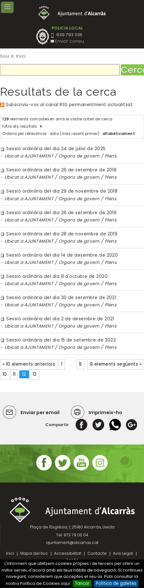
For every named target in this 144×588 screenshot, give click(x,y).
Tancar (82, 583)
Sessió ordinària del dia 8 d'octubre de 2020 (57, 276)
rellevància (36, 133)
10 (5, 374)
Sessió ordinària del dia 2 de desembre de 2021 (60, 319)
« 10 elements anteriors (29, 364)
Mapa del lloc (34, 553)
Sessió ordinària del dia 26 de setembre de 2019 (61, 213)
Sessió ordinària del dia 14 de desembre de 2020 (62, 255)
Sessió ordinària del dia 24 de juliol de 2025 (55, 149)
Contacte (97, 553)
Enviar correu (69, 41)
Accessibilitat (67, 553)
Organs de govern (79, 156)
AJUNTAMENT (38, 156)
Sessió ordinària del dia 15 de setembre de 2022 (61, 340)
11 (14, 374)
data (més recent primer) (75, 133)
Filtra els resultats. (20, 126)
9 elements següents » (115, 364)
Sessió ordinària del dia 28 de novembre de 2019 (61, 234)
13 (35, 374)
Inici (21, 56)
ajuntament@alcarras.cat (72, 542)
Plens (110, 156)
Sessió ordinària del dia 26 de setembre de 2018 (61, 170)
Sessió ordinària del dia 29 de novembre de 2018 (61, 191)
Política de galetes (116, 583)
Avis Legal (123, 553)
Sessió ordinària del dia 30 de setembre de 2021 (61, 298)
